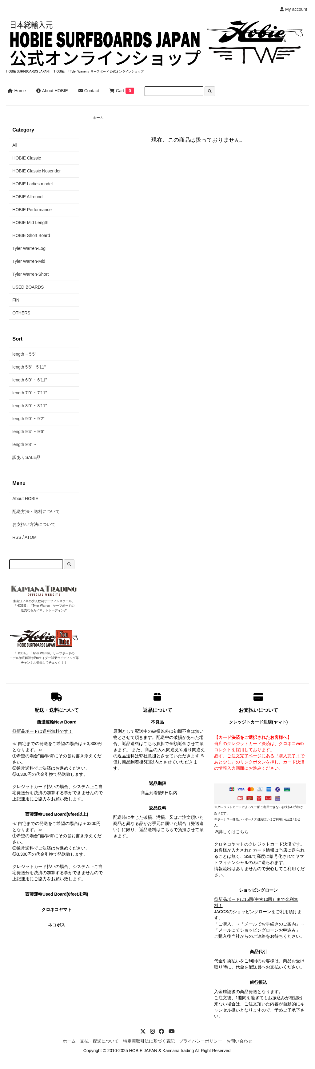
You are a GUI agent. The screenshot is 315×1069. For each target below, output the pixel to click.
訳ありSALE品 (26, 457)
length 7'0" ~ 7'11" (29, 392)
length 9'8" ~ (24, 444)
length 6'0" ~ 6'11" (29, 379)
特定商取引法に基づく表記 (149, 1041)
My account (293, 9)
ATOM (31, 537)
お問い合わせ (239, 1041)
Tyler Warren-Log (29, 248)
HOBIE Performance (32, 209)
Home (17, 90)
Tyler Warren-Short (30, 274)
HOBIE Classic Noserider (36, 170)
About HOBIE (52, 90)
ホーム (98, 118)
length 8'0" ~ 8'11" (29, 405)
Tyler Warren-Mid (28, 261)
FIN (15, 300)
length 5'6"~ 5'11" (29, 367)
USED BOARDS (28, 287)
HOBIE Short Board (31, 235)
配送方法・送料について (36, 511)
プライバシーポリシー (200, 1041)
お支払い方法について (33, 524)
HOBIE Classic (26, 158)
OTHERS (21, 312)
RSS (16, 537)
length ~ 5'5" (24, 354)
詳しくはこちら (233, 831)
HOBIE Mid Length (30, 222)
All (14, 145)
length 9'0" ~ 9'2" (28, 418)
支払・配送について (99, 1041)
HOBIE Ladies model (32, 183)
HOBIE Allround (27, 196)
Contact (88, 90)
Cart (117, 90)
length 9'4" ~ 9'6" (28, 431)
